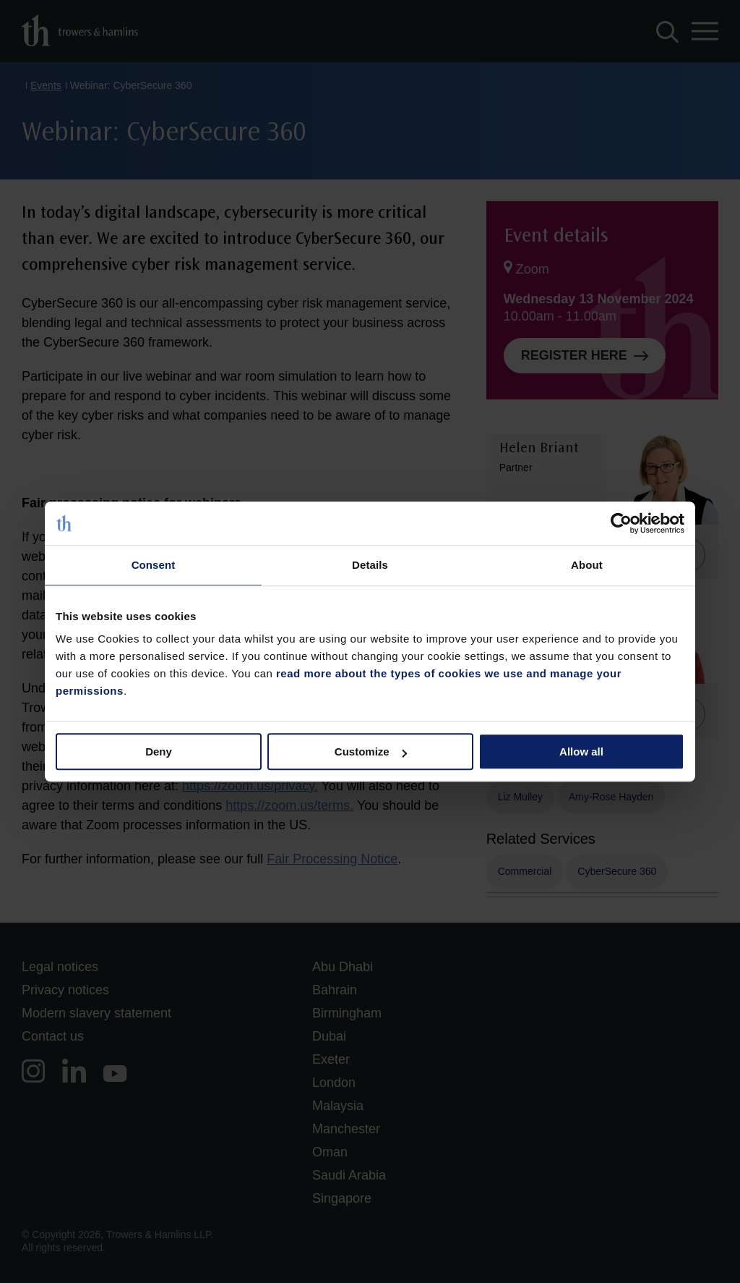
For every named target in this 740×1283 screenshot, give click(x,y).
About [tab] (587, 565)
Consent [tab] (154, 565)
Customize (371, 751)
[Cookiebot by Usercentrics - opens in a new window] (621, 523)
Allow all (581, 751)
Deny (158, 751)
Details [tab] (370, 565)
